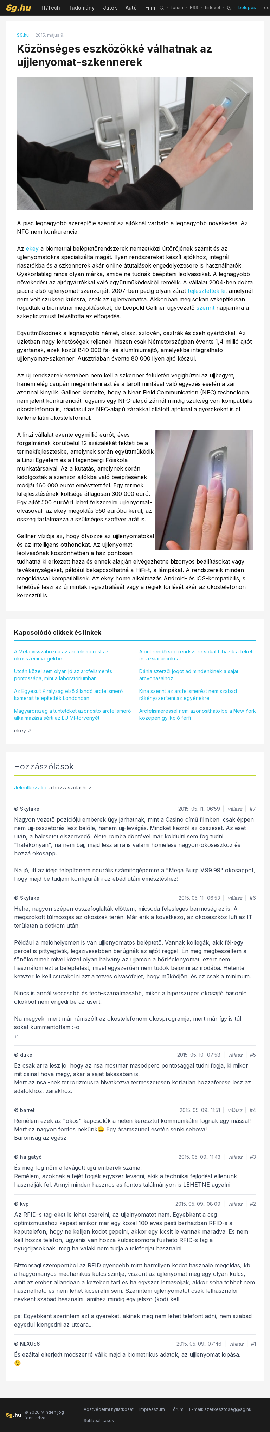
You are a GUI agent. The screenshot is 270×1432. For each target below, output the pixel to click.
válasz (234, 809)
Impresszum (152, 1409)
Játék (110, 8)
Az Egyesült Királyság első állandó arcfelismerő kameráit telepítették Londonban (68, 694)
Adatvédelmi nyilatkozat (109, 1409)
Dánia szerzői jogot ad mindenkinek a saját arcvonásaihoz (188, 674)
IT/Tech (50, 8)
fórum (177, 7)
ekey (32, 248)
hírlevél (212, 7)
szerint (205, 307)
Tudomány (82, 8)
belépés (247, 7)
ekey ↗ (23, 730)
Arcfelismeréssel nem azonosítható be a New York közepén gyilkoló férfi (197, 714)
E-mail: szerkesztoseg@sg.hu (220, 1409)
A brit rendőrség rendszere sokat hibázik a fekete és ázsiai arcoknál (197, 655)
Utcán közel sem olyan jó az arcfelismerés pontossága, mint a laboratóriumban (63, 674)
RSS (194, 7)
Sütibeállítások (99, 1420)
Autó (131, 8)
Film (150, 8)
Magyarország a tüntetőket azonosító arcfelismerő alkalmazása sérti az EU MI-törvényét (72, 714)
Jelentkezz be (31, 788)
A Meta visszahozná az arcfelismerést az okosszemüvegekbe (61, 655)
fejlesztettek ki (206, 290)
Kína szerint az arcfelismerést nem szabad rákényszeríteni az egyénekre (188, 694)
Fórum (177, 1409)
